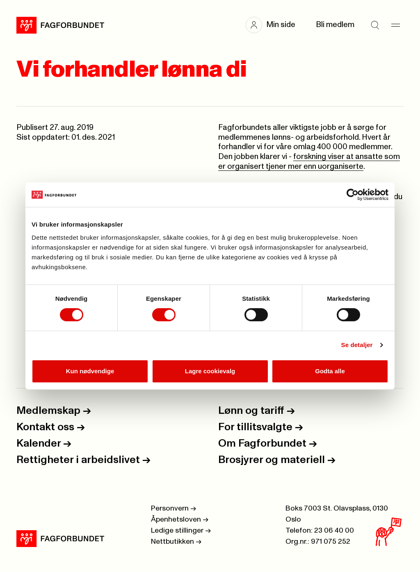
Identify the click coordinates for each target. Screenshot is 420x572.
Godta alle (330, 371)
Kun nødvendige (90, 371)
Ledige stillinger (181, 530)
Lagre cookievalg (210, 371)
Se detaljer (357, 344)
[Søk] (375, 25)
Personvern (173, 508)
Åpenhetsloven (179, 519)
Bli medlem (335, 25)
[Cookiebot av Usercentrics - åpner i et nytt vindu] (352, 194)
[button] (275, 25)
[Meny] (395, 25)
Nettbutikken (176, 541)
